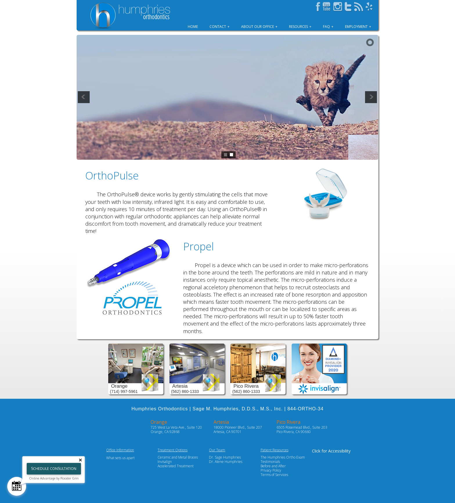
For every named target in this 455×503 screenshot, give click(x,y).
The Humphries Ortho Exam (283, 457)
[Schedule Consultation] (16, 486)
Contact (218, 26)
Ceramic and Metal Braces (178, 457)
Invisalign (165, 461)
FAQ (326, 26)
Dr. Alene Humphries (225, 461)
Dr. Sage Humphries (225, 457)
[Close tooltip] (80, 460)
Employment (356, 26)
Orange (159, 422)
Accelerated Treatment (176, 466)
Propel (198, 246)
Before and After (273, 466)
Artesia (221, 422)
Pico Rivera (288, 422)
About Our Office (257, 26)
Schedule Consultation (53, 468)
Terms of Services (274, 474)
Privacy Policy (271, 470)
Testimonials (270, 461)
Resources (298, 26)
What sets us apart (120, 457)
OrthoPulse (112, 175)
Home (193, 26)
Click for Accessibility (331, 451)
